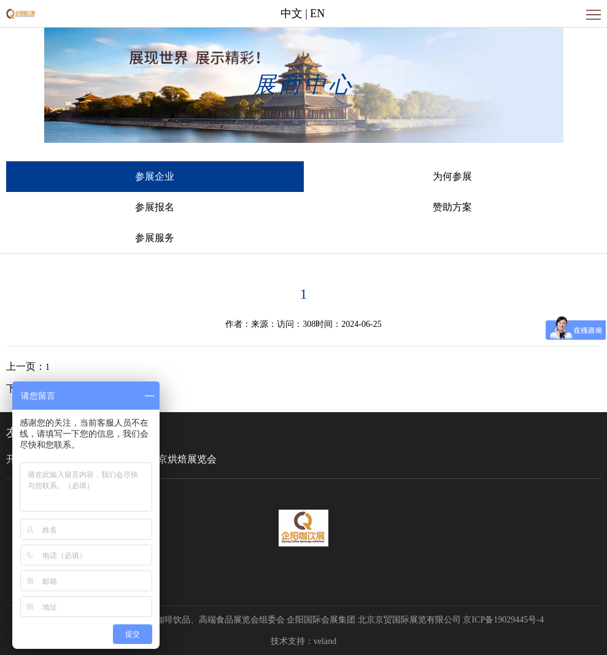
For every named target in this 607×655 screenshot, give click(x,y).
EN (317, 13)
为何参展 (452, 176)
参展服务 (154, 237)
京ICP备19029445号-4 (503, 619)
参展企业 (154, 176)
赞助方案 (452, 207)
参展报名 (154, 207)
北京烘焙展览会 (182, 459)
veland (325, 641)
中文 (291, 13)
